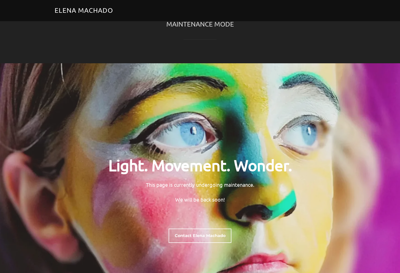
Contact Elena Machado (200, 236)
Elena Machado (84, 10)
